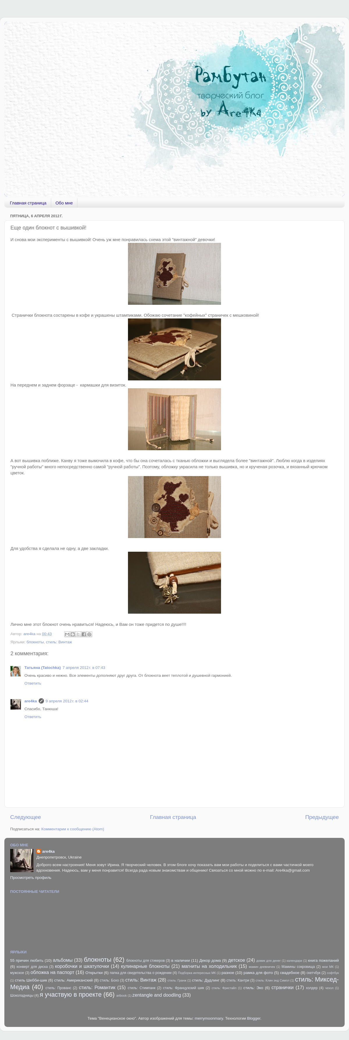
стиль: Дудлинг (205, 980)
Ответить (32, 683)
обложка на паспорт (52, 972)
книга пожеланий (323, 960)
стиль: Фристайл (224, 988)
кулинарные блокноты (145, 966)
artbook (121, 995)
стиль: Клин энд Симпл (272, 980)
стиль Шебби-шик (31, 980)
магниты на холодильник (209, 966)
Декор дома (210, 960)
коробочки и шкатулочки (82, 966)
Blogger (254, 1018)
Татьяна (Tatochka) (42, 667)
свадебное (290, 972)
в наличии (180, 960)
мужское (17, 973)
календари (294, 960)
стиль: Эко (253, 988)
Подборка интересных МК (197, 973)
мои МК (328, 966)
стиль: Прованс (58, 988)
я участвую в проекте (71, 994)
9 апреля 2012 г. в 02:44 (67, 701)
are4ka (30, 701)
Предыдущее (322, 817)
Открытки (94, 972)
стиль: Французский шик (183, 988)
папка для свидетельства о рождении (141, 973)
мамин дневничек (262, 966)
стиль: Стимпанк (142, 988)
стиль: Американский (73, 980)
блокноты (35, 642)
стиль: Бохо (109, 980)
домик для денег (268, 960)
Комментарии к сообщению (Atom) (72, 829)
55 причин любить (26, 960)
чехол (329, 988)
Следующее (25, 817)
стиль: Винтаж (59, 642)
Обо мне (64, 202)
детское (236, 960)
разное (228, 972)
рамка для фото (258, 972)
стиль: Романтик (97, 987)
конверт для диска (32, 967)
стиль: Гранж (177, 980)
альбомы (63, 960)
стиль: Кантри (238, 980)
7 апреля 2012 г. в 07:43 (84, 667)
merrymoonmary (209, 1018)
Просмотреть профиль (30, 877)
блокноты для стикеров (145, 961)
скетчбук (313, 973)
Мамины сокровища (298, 967)
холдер (312, 988)
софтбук (333, 973)
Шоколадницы (21, 995)
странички (283, 987)
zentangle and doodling (156, 995)
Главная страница (28, 202)
